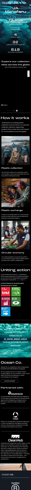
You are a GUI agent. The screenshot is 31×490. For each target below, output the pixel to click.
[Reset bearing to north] (28, 76)
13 (20, 280)
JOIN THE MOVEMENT (15, 350)
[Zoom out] (28, 74)
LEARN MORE (9, 381)
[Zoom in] (28, 72)
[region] (15, 88)
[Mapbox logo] (4, 105)
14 (24, 280)
